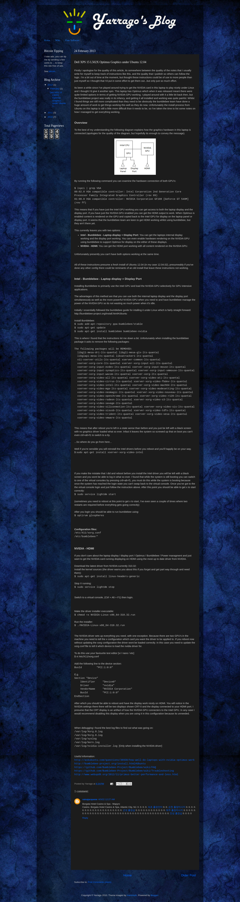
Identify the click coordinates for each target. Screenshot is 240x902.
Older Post (188, 875)
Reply (85, 818)
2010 (50, 117)
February (55, 88)
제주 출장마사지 (174, 810)
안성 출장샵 (176, 813)
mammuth (132, 895)
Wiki (57, 40)
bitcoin (52, 71)
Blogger (154, 895)
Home (47, 40)
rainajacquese (89, 799)
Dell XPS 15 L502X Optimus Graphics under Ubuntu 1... (58, 99)
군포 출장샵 (129, 810)
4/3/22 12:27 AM (106, 799)
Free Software (72, 40)
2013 (50, 85)
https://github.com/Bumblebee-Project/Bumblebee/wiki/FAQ (115, 767)
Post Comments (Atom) (99, 882)
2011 (50, 112)
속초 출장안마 (155, 807)
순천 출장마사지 (176, 807)
